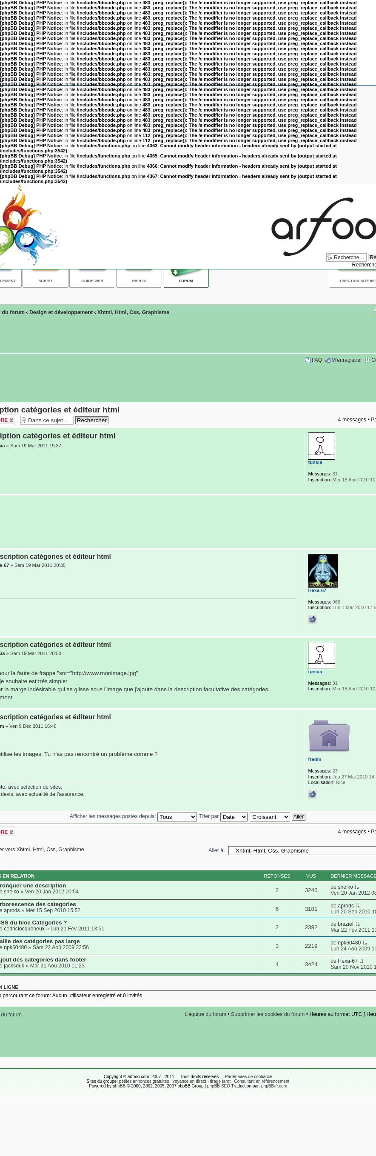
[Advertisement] (186, 522)
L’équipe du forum (205, 1014)
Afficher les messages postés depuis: (133, 816)
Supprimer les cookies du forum (268, 1014)
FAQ (317, 360)
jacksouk (14, 966)
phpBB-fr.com (274, 1086)
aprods (12, 910)
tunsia (315, 462)
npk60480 (15, 947)
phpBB (119, 1086)
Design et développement (61, 312)
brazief (345, 924)
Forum (186, 281)
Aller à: (216, 850)
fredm (314, 759)
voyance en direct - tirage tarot (202, 1081)
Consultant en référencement (261, 1081)
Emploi (139, 281)
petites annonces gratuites (144, 1081)
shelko (11, 892)
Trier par (223, 816)
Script (46, 281)
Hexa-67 (317, 590)
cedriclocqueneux (24, 929)
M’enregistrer (346, 360)
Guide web (92, 281)
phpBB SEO (218, 1086)
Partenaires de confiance (249, 1076)
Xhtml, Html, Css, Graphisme (133, 312)
